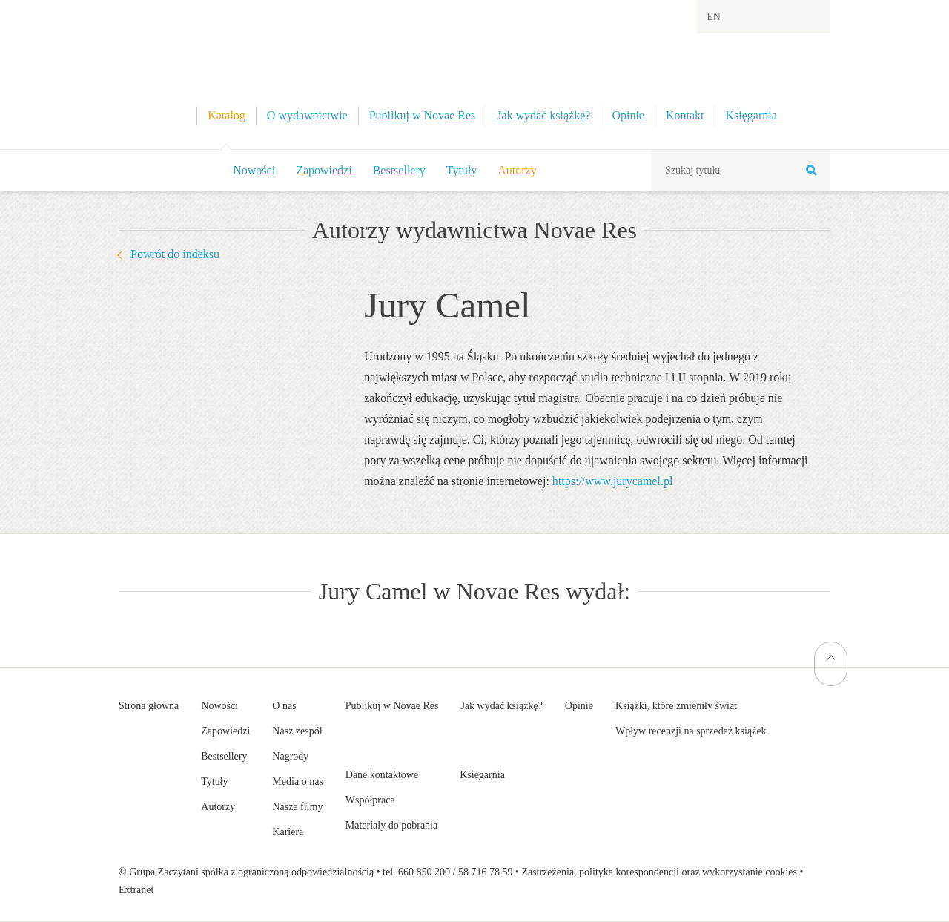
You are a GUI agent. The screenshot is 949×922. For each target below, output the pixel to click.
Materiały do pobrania (391, 825)
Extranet (136, 889)
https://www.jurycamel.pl (612, 481)
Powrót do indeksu (174, 254)
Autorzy (516, 170)
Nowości (254, 170)
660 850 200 (424, 871)
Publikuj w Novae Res (392, 705)
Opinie (579, 705)
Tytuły (461, 170)
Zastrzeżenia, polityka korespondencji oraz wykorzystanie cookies (659, 871)
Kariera (287, 831)
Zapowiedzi (324, 170)
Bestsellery (399, 170)
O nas (284, 705)
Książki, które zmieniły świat (676, 705)
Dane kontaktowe (381, 774)
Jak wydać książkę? (501, 705)
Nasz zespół (297, 731)
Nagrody (290, 756)
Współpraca (370, 800)
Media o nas (297, 781)
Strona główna (149, 705)
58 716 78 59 (485, 871)
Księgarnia (482, 774)
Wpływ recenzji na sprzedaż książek (691, 731)
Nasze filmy (297, 806)
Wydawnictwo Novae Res (474, 74)
